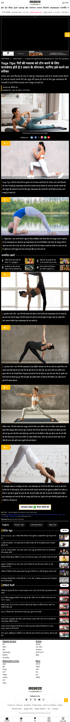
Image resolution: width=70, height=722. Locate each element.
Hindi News (5, 59)
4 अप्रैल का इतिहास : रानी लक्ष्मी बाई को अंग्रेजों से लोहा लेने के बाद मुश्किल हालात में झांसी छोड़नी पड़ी (28, 544)
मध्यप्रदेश (39, 649)
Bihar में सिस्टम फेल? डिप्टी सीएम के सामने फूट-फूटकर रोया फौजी (21, 612)
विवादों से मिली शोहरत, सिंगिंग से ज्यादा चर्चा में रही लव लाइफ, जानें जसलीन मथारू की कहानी (29, 557)
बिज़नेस (46, 7)
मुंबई (4, 664)
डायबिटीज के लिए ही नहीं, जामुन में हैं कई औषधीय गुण (13, 267)
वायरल (39, 7)
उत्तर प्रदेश (39, 647)
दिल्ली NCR (39, 652)
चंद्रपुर (4, 683)
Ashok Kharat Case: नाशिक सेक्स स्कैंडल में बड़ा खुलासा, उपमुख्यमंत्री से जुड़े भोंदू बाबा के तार (28, 537)
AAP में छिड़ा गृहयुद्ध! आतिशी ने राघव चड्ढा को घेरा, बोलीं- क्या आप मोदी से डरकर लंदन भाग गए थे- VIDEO (28, 598)
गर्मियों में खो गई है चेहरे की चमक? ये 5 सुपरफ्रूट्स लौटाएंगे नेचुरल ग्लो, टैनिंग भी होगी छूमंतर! (13, 261)
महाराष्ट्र (21, 7)
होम (2, 7)
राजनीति (63, 7)
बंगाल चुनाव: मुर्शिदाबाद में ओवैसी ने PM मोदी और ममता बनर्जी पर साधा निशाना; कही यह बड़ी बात (29, 634)
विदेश (10, 7)
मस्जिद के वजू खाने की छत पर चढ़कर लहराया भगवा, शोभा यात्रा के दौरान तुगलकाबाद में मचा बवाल (29, 591)
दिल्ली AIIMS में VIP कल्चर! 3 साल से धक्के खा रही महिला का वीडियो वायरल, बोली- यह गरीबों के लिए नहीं (27, 605)
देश (6, 7)
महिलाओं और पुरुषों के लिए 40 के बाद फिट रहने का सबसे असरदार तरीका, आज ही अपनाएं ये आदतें (48, 261)
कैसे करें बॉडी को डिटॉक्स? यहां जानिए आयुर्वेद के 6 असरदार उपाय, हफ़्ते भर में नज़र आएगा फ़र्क (47, 267)
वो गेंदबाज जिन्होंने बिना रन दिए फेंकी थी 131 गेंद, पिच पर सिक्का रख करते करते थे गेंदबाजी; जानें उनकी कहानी (29, 579)
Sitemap (55, 709)
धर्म (37, 675)
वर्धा (4, 680)
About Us (19, 705)
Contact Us (11, 705)
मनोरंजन (32, 7)
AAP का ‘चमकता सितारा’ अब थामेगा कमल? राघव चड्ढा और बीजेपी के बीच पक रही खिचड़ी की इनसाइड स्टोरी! (28, 551)
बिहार (37, 655)
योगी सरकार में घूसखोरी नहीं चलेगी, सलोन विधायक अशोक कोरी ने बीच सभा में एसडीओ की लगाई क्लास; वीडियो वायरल (28, 620)
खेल (26, 7)
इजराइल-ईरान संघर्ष (16, 12)
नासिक (5, 675)
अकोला (5, 677)
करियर (38, 666)
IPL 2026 (26, 12)
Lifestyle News (36, 525)
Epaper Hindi (28, 709)
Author (60, 705)
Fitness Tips (19, 525)
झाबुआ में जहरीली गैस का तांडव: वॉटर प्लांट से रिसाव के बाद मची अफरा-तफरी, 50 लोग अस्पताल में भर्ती (27, 565)
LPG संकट (57, 12)
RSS (49, 709)
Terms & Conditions (50, 705)
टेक (37, 672)
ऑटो (37, 669)
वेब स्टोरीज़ (6, 658)
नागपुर (5, 669)
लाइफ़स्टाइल (54, 7)
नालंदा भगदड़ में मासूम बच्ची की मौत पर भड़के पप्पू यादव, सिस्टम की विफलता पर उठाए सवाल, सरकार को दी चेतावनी (27, 627)
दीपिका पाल (14, 87)
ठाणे (4, 672)
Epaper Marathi (40, 709)
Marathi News (17, 709)
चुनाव (16, 7)
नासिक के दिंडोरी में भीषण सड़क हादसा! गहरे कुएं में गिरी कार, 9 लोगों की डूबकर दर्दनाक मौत (28, 571)
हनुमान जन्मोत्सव (48, 12)
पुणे (4, 666)
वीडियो (38, 677)
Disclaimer (27, 705)
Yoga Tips (52, 525)
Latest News (17, 59)
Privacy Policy (37, 705)
